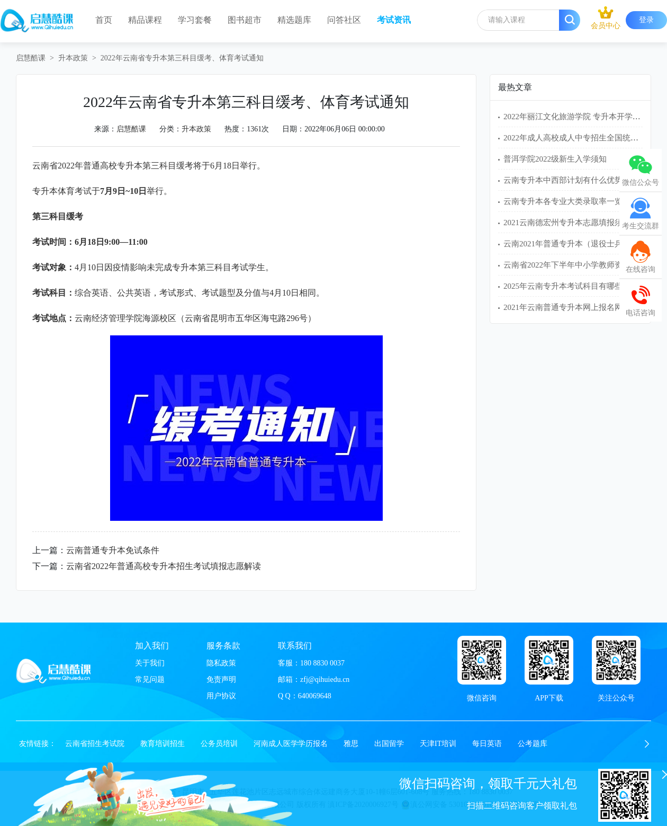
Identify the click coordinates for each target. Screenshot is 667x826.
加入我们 (152, 645)
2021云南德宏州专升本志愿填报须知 (566, 222)
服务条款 (223, 645)
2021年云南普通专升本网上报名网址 (566, 307)
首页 (103, 19)
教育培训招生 (162, 744)
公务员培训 (219, 744)
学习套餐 (195, 19)
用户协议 (221, 696)
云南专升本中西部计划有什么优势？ (566, 180)
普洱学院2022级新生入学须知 (555, 159)
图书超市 (245, 19)
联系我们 (295, 645)
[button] (647, 744)
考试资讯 (394, 19)
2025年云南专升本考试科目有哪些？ (566, 286)
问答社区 (344, 19)
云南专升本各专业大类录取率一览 (563, 201)
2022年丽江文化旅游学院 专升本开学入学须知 (583, 116)
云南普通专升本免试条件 (112, 550)
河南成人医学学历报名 (291, 744)
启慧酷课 (31, 58)
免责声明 (221, 679)
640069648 (314, 696)
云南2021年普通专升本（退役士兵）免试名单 (582, 243)
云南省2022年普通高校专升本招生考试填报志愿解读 (163, 566)
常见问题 (150, 679)
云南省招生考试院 (94, 744)
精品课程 (145, 19)
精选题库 (294, 19)
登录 (646, 20)
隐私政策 (221, 663)
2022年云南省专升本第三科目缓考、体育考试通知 (182, 58)
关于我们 (150, 663)
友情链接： (37, 744)
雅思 (351, 744)
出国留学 (389, 744)
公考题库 (532, 744)
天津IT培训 (438, 744)
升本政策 (73, 58)
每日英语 (487, 744)
